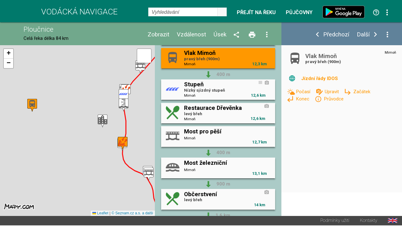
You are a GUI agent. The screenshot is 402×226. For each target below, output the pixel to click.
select (222, 12)
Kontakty (368, 221)
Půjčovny (299, 12)
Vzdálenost (191, 35)
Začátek (361, 91)
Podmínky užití (334, 221)
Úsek (220, 35)
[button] (140, 67)
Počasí (304, 91)
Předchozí (336, 35)
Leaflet (100, 214)
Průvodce (334, 99)
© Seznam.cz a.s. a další (132, 214)
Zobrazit (158, 35)
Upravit (332, 91)
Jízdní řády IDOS (319, 78)
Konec (303, 99)
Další (363, 35)
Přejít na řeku (256, 12)
